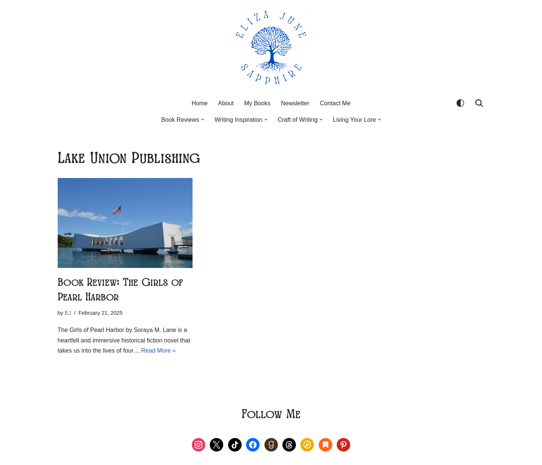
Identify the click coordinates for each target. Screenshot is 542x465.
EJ (68, 313)
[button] (202, 119)
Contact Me (335, 103)
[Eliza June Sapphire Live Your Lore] (271, 47)
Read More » (158, 350)
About (226, 103)
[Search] (479, 103)
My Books (257, 103)
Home (199, 103)
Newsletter (295, 103)
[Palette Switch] (460, 103)
